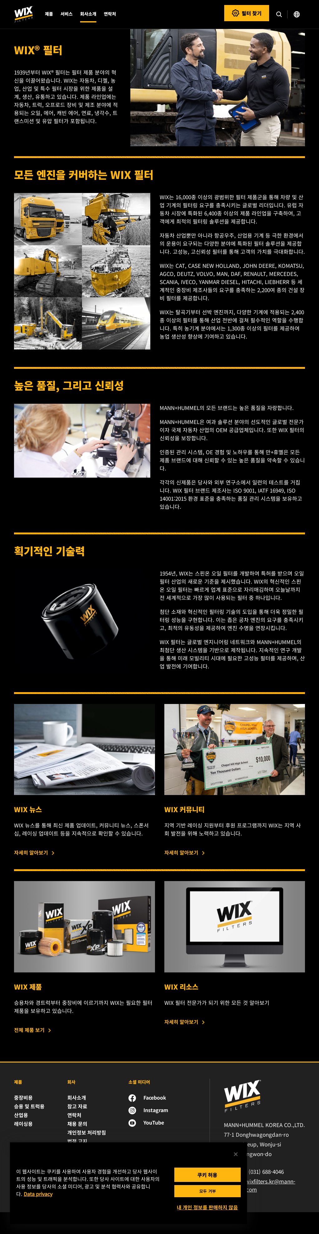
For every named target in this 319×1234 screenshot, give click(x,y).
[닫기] (236, 1154)
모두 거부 (207, 1191)
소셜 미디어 (139, 1082)
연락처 (110, 14)
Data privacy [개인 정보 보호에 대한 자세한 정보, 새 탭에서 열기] (38, 1194)
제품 (18, 1082)
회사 (71, 1082)
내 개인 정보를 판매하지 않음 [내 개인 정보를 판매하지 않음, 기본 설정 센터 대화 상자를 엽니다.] (207, 1207)
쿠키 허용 (207, 1175)
